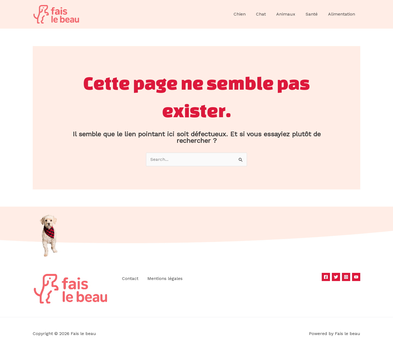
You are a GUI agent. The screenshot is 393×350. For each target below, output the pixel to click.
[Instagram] (346, 277)
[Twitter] (336, 277)
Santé (314, 14)
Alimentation (342, 14)
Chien (247, 14)
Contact (129, 278)
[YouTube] (356, 277)
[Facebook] (326, 277)
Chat (267, 14)
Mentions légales (164, 278)
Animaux (289, 14)
